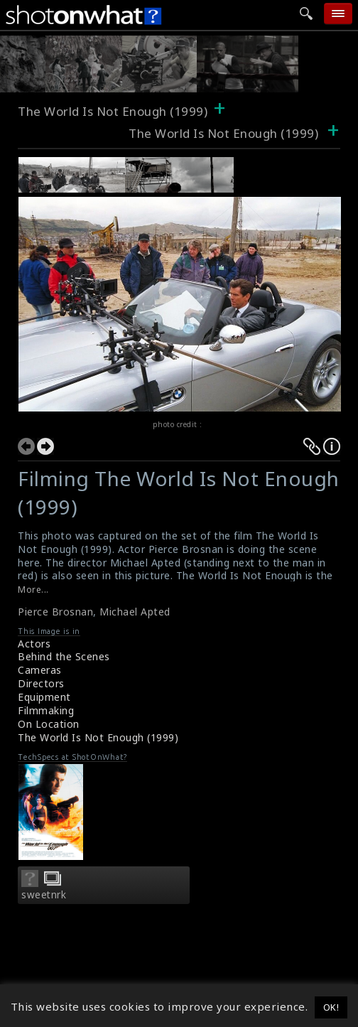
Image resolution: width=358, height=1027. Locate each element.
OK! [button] (331, 1007)
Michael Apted (134, 611)
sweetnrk (43, 894)
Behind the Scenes (64, 656)
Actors (34, 643)
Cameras (40, 670)
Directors (41, 683)
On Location (49, 724)
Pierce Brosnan (55, 611)
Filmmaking (46, 710)
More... (33, 590)
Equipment (44, 697)
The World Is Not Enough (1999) (112, 111)
